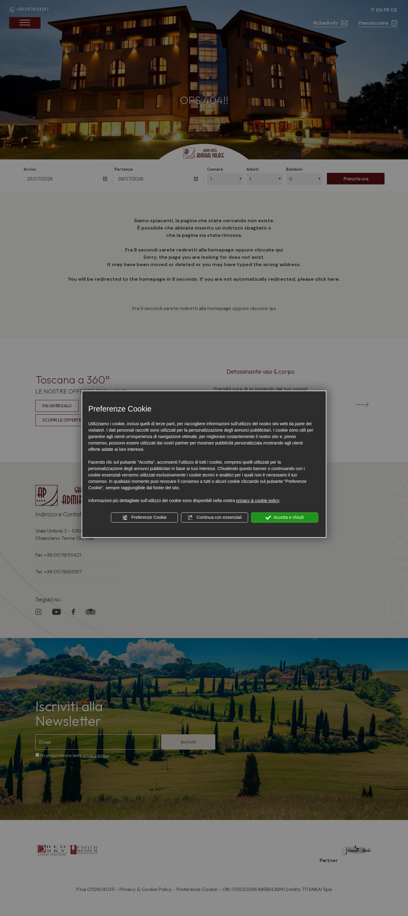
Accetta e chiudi (285, 517)
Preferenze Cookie (144, 517)
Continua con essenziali (215, 517)
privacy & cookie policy (257, 500)
